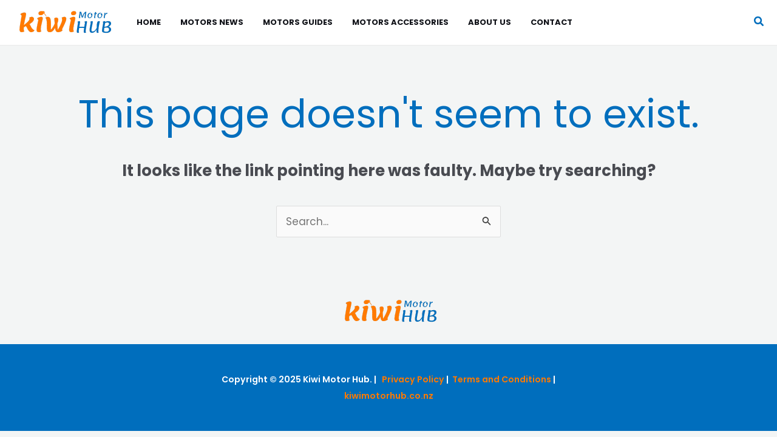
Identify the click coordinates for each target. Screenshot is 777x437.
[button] (759, 22)
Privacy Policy (413, 379)
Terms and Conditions (501, 379)
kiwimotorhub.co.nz (388, 396)
